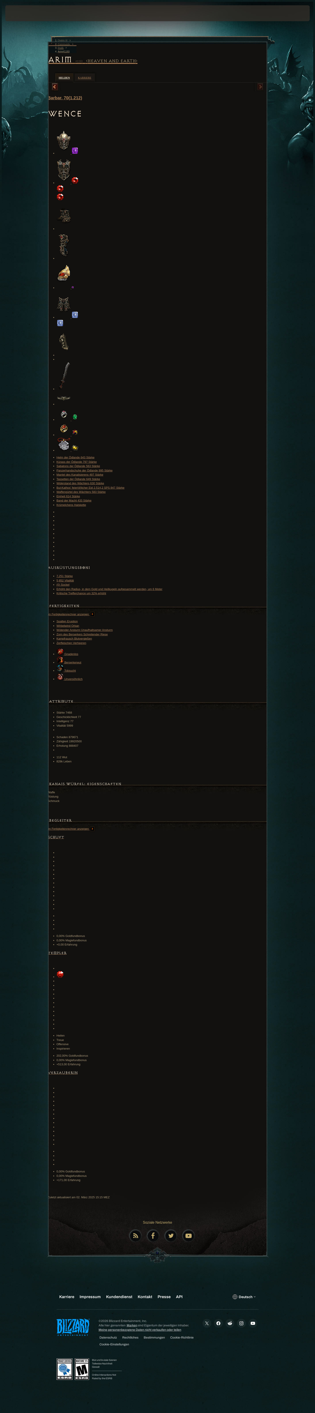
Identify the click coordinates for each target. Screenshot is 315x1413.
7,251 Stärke (65, 576)
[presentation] (21, 13)
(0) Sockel (63, 584)
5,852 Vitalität (65, 580)
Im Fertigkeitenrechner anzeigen (71, 614)
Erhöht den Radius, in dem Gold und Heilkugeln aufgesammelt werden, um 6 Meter (109, 589)
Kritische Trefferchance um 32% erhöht (81, 593)
